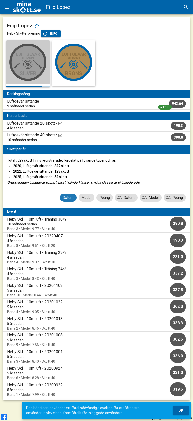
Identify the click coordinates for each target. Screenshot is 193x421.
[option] (96, 224)
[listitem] (96, 103)
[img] (27, 7)
